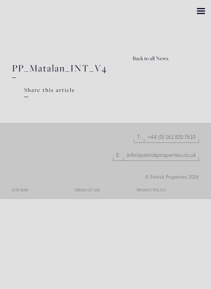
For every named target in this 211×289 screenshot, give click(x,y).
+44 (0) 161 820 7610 (171, 137)
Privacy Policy (151, 190)
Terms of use (87, 190)
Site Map (20, 190)
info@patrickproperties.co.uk (161, 155)
